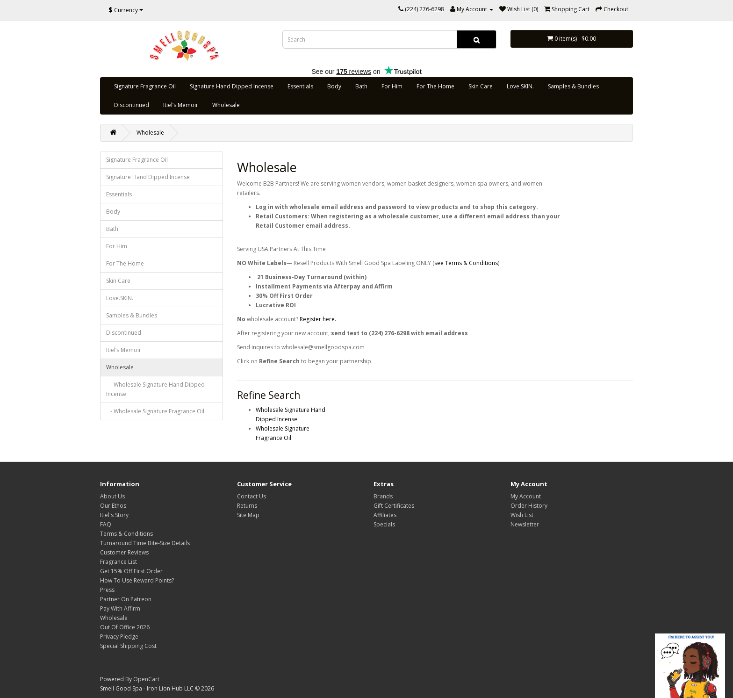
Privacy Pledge (119, 636)
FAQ (105, 524)
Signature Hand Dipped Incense (231, 86)
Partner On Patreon (125, 599)
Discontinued (131, 105)
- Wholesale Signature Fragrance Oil (155, 411)
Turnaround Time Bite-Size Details (145, 543)
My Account (525, 496)
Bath (361, 86)
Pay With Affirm (120, 608)
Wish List (521, 515)
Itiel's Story (114, 515)
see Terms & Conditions (466, 263)
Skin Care (480, 86)
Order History (528, 506)
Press (107, 590)
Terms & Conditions (126, 534)
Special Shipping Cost (128, 646)
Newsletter (524, 524)
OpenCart (146, 679)
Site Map (248, 515)
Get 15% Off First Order (131, 571)
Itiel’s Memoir (180, 105)
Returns (247, 506)
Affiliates (385, 515)
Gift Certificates (394, 506)
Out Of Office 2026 (125, 627)
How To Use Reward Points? (137, 580)
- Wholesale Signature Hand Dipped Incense (155, 389)
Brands (383, 496)
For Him (391, 86)
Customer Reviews (124, 552)
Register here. (317, 319)
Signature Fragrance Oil (145, 86)
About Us (112, 496)
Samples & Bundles (573, 86)
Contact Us (251, 496)
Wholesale (226, 105)
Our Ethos (113, 506)
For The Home (435, 86)
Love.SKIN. (520, 86)
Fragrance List (118, 562)
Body (334, 86)
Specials (384, 524)
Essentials (300, 86)
